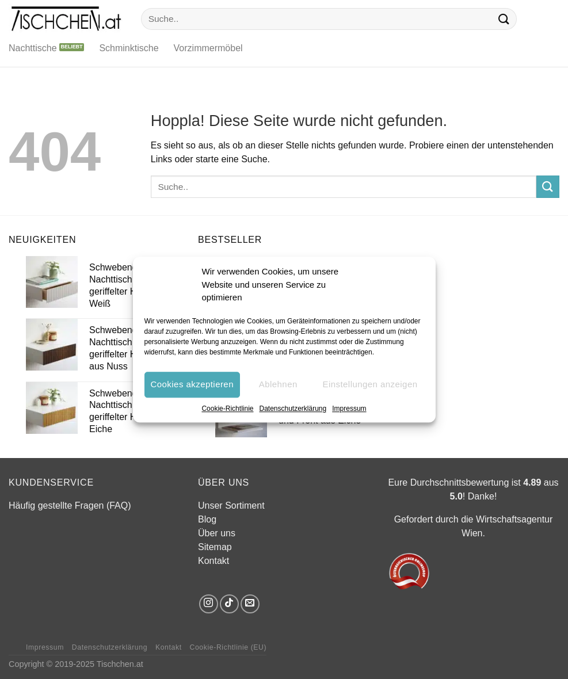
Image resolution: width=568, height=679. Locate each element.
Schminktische (128, 48)
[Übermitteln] (503, 18)
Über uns (216, 533)
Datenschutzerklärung (292, 409)
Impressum (349, 409)
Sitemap (215, 547)
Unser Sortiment (231, 505)
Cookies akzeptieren (192, 384)
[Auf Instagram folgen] (208, 603)
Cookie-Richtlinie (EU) (227, 647)
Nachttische (33, 48)
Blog (207, 519)
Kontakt (213, 561)
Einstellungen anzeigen (369, 384)
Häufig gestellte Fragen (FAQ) (70, 505)
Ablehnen (278, 384)
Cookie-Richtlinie (227, 409)
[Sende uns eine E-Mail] (250, 603)
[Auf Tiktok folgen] (229, 603)
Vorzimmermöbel (208, 48)
